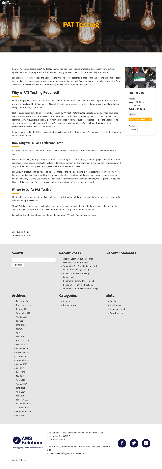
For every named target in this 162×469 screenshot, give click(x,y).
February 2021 (22, 400)
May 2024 (20, 329)
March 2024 (21, 337)
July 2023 (20, 368)
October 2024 (22, 309)
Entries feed (116, 305)
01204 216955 (53, 453)
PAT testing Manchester (74, 113)
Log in (113, 301)
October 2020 (22, 408)
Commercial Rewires (21, 235)
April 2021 (20, 392)
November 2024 (23, 305)
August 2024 (21, 317)
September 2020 (23, 411)
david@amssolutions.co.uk (140, 119)
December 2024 (23, 301)
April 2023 (20, 380)
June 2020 (20, 415)
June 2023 (20, 372)
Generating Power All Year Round (78, 281)
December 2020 (23, 403)
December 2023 (23, 348)
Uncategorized (69, 305)
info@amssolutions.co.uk (72, 453)
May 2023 (20, 376)
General (133, 130)
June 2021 (20, 388)
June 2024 (20, 325)
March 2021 (21, 396)
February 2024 (22, 340)
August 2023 (21, 364)
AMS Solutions (20, 460)
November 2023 (23, 352)
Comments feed (117, 309)
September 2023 (23, 360)
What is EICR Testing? (22, 232)
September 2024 (23, 313)
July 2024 (20, 321)
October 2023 (22, 356)
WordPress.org (117, 313)
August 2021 (21, 384)
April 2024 (20, 333)
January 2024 (22, 344)
